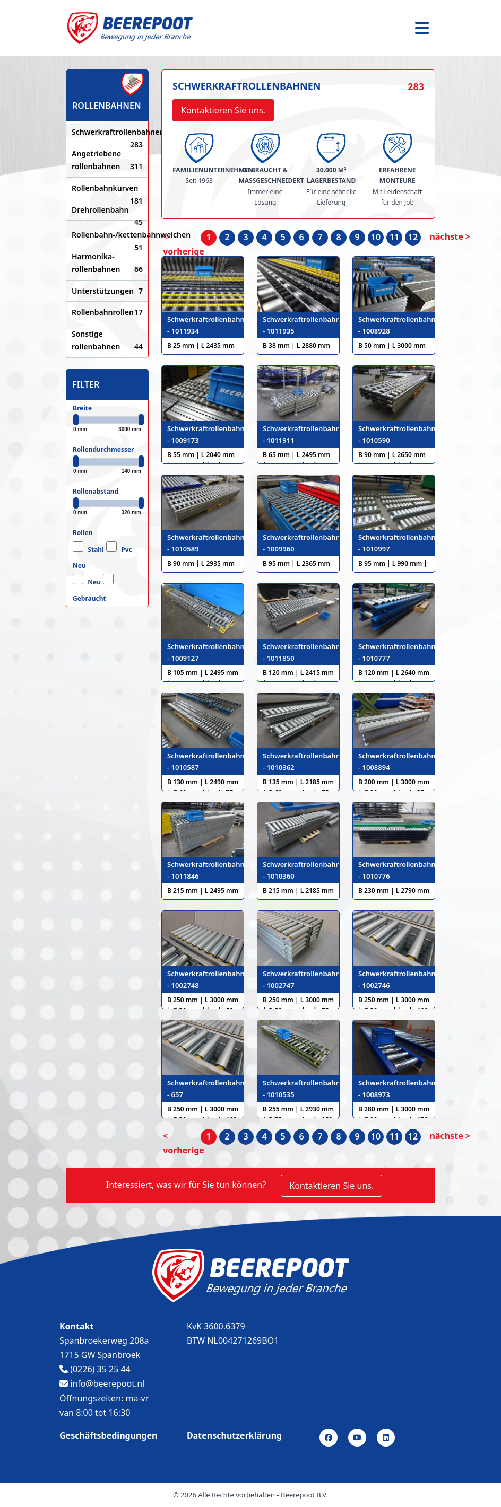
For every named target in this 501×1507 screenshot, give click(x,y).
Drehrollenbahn (107, 210)
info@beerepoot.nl (101, 1383)
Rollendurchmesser (103, 449)
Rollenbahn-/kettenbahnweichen (107, 235)
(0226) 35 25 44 (95, 1369)
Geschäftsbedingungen (108, 1435)
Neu (79, 565)
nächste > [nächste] (450, 236)
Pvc (126, 549)
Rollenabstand (95, 491)
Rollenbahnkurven (107, 189)
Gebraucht (89, 598)
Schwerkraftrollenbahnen (107, 132)
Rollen (83, 532)
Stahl (95, 549)
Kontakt (76, 1326)
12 (413, 237)
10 (376, 237)
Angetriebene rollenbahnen (107, 160)
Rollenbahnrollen (107, 312)
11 (394, 237)
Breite (82, 408)
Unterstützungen (107, 291)
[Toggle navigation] (422, 28)
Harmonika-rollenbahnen (107, 263)
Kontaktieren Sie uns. (223, 110)
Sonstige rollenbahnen (107, 341)
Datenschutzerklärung (234, 1435)
